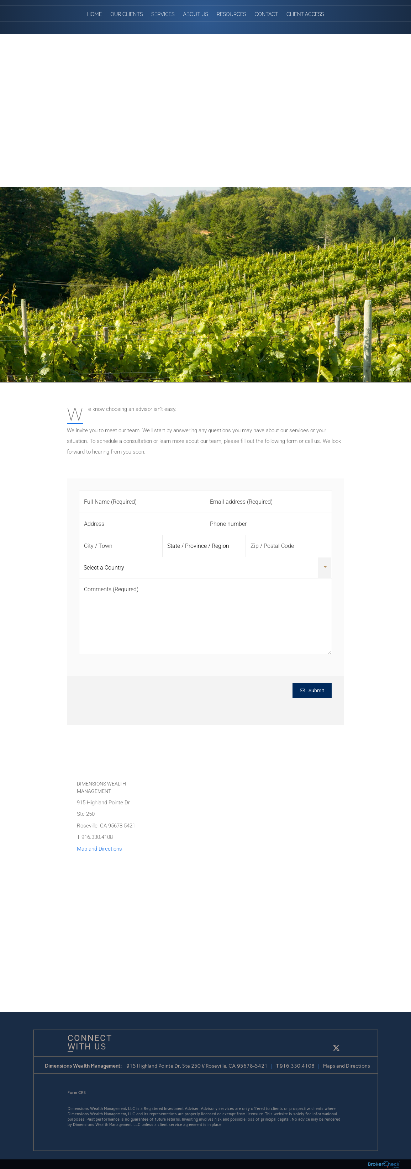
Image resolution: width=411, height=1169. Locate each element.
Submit (312, 690)
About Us (195, 14)
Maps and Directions (346, 1066)
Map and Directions (99, 849)
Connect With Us (87, 1042)
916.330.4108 (297, 1066)
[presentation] (133, 697)
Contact (266, 14)
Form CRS (77, 1092)
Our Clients (126, 14)
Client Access (305, 14)
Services (162, 14)
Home (94, 14)
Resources (231, 14)
